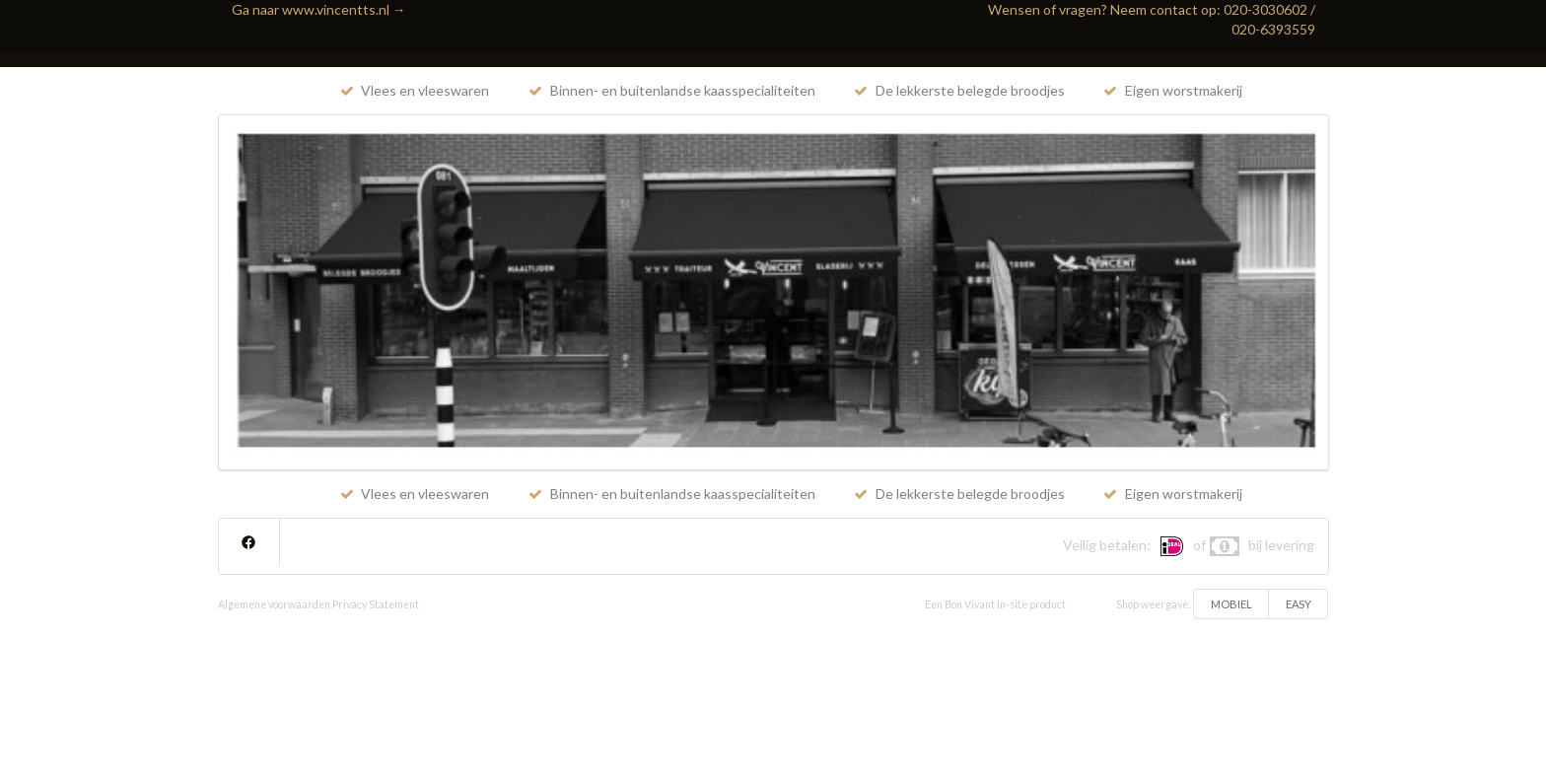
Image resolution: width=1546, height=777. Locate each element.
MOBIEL (1231, 604)
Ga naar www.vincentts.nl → (319, 9)
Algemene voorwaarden (274, 604)
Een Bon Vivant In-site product (995, 604)
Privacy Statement (375, 604)
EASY (1298, 604)
